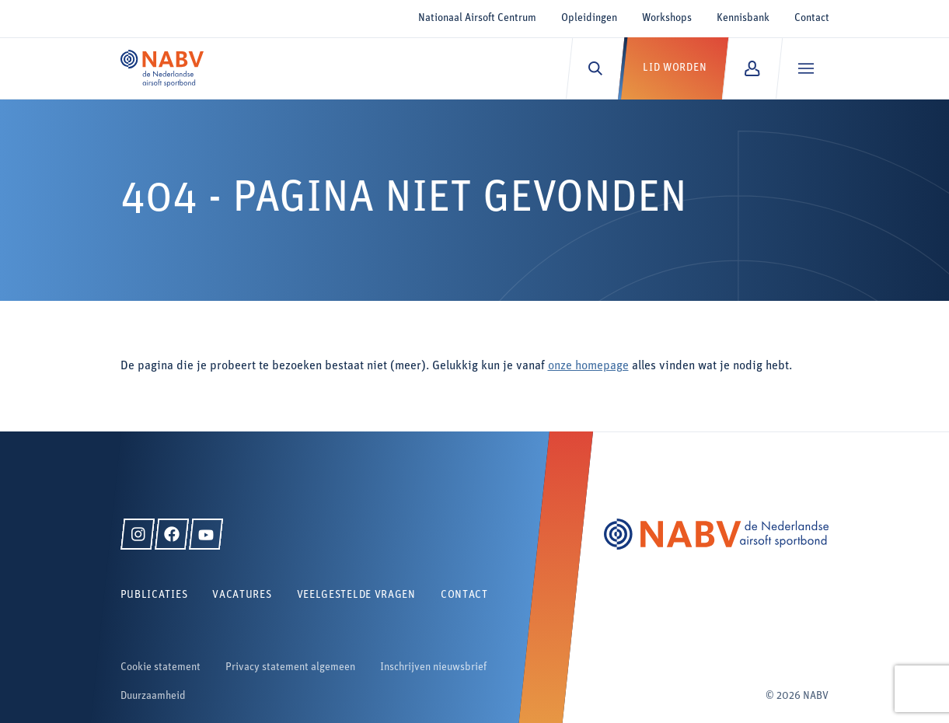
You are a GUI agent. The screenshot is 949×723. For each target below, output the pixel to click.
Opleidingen (589, 18)
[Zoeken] (595, 68)
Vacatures (241, 595)
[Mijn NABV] (752, 68)
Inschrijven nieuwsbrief (433, 667)
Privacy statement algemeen (290, 667)
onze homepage (588, 366)
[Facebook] (172, 534)
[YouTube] (206, 534)
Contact (811, 18)
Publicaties (154, 595)
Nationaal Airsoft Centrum (477, 18)
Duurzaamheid (153, 696)
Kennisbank (743, 18)
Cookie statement (160, 667)
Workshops (667, 18)
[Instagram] (137, 534)
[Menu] (806, 68)
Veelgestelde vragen (356, 595)
